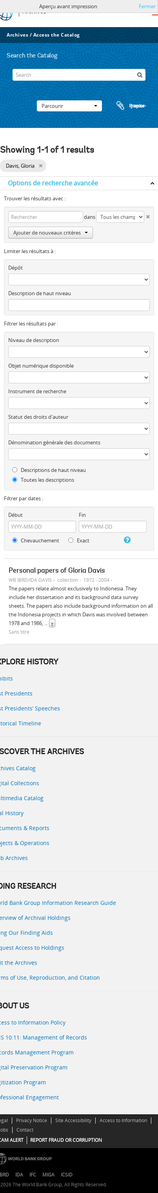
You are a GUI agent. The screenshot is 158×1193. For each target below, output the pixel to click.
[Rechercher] (139, 75)
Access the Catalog (56, 34)
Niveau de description (33, 340)
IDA (19, 1174)
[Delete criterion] (147, 215)
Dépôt (15, 267)
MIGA (48, 1174)
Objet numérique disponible (41, 365)
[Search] (79, 75)
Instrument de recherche (37, 391)
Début (15, 514)
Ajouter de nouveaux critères (50, 232)
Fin (82, 514)
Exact (78, 540)
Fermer (147, 6)
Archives (17, 34)
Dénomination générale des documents (54, 442)
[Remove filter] (40, 165)
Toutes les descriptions (43, 479)
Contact (24, 1129)
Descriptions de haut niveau (49, 470)
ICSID (67, 1174)
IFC (32, 1174)
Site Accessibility (73, 1120)
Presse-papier (130, 106)
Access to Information (123, 1120)
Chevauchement (35, 540)
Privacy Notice (31, 1120)
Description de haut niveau (39, 293)
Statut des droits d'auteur (38, 416)
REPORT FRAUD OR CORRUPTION (66, 1140)
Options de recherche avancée (53, 183)
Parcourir (69, 105)
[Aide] (126, 540)
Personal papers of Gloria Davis (57, 571)
